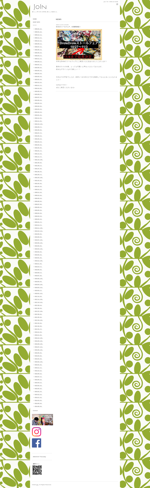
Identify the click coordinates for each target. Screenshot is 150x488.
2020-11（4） (38, 192)
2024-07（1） (38, 64)
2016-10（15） (39, 338)
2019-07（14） (39, 239)
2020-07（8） (38, 204)
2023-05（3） (38, 103)
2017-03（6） (38, 323)
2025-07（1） (38, 46)
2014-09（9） (38, 403)
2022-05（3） (38, 138)
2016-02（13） (39, 361)
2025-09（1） (38, 43)
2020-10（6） (38, 195)
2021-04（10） (39, 177)
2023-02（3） (38, 112)
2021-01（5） (38, 186)
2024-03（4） (38, 73)
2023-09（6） (38, 91)
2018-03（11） (39, 287)
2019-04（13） (39, 248)
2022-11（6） (38, 121)
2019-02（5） (38, 254)
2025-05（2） (38, 52)
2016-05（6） (38, 352)
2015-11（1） (38, 367)
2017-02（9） (38, 326)
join (37, 484)
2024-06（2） (38, 67)
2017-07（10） (39, 311)
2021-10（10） (39, 159)
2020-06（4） (38, 207)
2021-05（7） (38, 174)
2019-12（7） (38, 225)
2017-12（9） (38, 296)
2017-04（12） (39, 320)
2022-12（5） (38, 118)
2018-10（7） (38, 266)
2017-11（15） (39, 299)
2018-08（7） (38, 272)
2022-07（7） (38, 132)
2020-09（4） (38, 198)
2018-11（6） (38, 263)
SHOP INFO (36, 22)
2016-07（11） (39, 346)
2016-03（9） (38, 358)
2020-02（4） (38, 219)
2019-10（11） (39, 231)
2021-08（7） (38, 165)
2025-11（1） (38, 37)
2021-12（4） (38, 153)
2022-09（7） (38, 127)
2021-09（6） (38, 162)
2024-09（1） (38, 61)
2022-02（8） (38, 147)
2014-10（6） (38, 400)
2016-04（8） (38, 355)
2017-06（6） (38, 314)
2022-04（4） (38, 141)
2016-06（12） (39, 349)
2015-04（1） (38, 382)
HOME (35, 19)
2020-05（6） (38, 210)
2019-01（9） (38, 257)
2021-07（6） (38, 168)
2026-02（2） (38, 28)
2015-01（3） (38, 391)
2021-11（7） (38, 156)
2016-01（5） (38, 364)
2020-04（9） (38, 213)
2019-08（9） (38, 236)
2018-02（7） (38, 290)
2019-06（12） (39, 242)
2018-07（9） (38, 275)
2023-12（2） (38, 82)
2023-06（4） (38, 100)
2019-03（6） (38, 251)
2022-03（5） (38, 144)
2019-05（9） (38, 245)
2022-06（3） (38, 135)
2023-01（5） (38, 115)
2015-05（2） (38, 379)
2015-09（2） (38, 373)
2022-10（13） (39, 124)
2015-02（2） (38, 388)
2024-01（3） (38, 79)
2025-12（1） (38, 34)
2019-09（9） (38, 234)
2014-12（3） (38, 394)
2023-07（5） (38, 97)
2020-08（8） (38, 201)
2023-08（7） (38, 94)
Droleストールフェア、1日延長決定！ (68, 27)
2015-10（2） (38, 370)
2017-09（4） (38, 305)
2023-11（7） (38, 85)
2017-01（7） (38, 329)
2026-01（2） (38, 31)
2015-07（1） (38, 376)
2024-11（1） (38, 58)
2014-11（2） (38, 397)
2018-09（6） (38, 269)
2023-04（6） (38, 106)
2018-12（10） (39, 260)
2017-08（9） (38, 308)
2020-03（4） (38, 216)
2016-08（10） (39, 343)
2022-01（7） (38, 150)
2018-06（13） (39, 278)
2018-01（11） (39, 293)
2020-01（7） (38, 222)
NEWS (35, 25)
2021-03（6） (38, 180)
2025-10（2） (38, 40)
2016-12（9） (38, 332)
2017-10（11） (39, 302)
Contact (35, 410)
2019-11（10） (39, 228)
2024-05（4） (38, 70)
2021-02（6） (38, 183)
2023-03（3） (38, 109)
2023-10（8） (38, 88)
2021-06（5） (38, 171)
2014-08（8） (38, 406)
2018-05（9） (38, 281)
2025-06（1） (38, 49)
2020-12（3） (38, 189)
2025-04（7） (38, 55)
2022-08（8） (38, 129)
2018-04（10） (39, 284)
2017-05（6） (38, 317)
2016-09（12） (39, 341)
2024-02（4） (38, 76)
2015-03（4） (38, 385)
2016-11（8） (38, 335)
